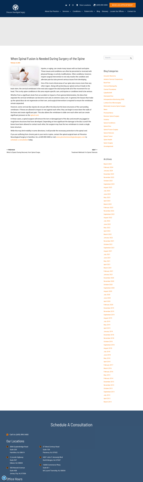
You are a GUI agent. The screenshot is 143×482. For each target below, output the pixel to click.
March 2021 (108, 268)
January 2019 (108, 331)
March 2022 (108, 234)
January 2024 (108, 171)
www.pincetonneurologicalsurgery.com (70, 137)
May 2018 (107, 358)
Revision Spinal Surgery (111, 116)
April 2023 (107, 201)
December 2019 (109, 308)
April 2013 (107, 398)
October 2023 (108, 181)
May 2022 (107, 228)
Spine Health (108, 140)
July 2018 (107, 351)
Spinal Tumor (108, 136)
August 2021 (108, 251)
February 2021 (108, 271)
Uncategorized (108, 146)
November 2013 (109, 385)
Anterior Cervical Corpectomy (113, 79)
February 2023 (108, 207)
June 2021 (107, 258)
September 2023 (109, 184)
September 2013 (109, 392)
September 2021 (109, 248)
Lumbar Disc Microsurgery (112, 103)
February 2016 (108, 372)
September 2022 (109, 214)
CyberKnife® (108, 93)
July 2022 (107, 221)
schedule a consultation (19, 140)
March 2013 (108, 402)
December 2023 (109, 174)
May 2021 (107, 261)
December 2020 (109, 278)
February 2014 (108, 378)
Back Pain (107, 83)
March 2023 (108, 204)
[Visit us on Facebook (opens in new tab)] (69, 5)
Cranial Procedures (110, 89)
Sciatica (106, 119)
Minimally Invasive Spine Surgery (114, 106)
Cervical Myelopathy (110, 86)
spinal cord (34, 115)
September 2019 (109, 315)
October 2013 (108, 388)
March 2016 (108, 368)
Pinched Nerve (108, 113)
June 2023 (107, 194)
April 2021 (107, 264)
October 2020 (108, 284)
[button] (122, 5)
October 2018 (108, 341)
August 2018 (108, 348)
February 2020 (108, 305)
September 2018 (109, 345)
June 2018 (107, 355)
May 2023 (107, 197)
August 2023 (108, 187)
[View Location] (8, 446)
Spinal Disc (107, 126)
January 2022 (108, 238)
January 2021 (108, 274)
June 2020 (107, 298)
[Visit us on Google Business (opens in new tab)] (66, 5)
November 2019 (109, 311)
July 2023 (107, 191)
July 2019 (107, 321)
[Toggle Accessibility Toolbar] (4, 478)
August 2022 (108, 217)
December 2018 (109, 335)
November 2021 (109, 241)
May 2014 (107, 375)
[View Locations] (83, 5)
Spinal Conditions (109, 123)
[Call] (101, 5)
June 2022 (107, 224)
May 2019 (107, 325)
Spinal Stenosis (109, 133)
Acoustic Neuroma (110, 76)
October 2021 (108, 244)
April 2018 (107, 362)
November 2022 (109, 211)
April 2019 (107, 328)
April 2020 (107, 301)
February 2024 (108, 167)
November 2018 (109, 338)
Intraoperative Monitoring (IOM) (114, 99)
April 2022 (107, 231)
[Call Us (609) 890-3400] (17, 434)
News (105, 109)
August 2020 (108, 291)
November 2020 (109, 281)
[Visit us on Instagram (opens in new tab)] (72, 5)
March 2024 (108, 164)
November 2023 (109, 177)
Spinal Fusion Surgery (111, 129)
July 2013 (107, 395)
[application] (60, 11)
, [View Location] (16, 460)
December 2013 (109, 382)
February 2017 (108, 365)
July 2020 (107, 295)
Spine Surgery (108, 143)
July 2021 (107, 254)
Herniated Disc (108, 96)
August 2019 (108, 318)
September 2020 (109, 288)
